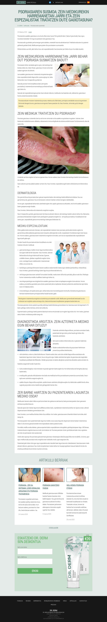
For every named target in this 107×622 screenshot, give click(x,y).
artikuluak (73, 601)
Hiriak (65, 601)
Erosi (35, 571)
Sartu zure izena (22, 547)
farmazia (20, 601)
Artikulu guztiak (53, 528)
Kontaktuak (83, 601)
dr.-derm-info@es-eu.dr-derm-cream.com (53, 612)
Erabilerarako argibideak (52, 601)
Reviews (28, 601)
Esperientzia (37, 601)
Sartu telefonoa (22, 557)
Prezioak (53, 605)
